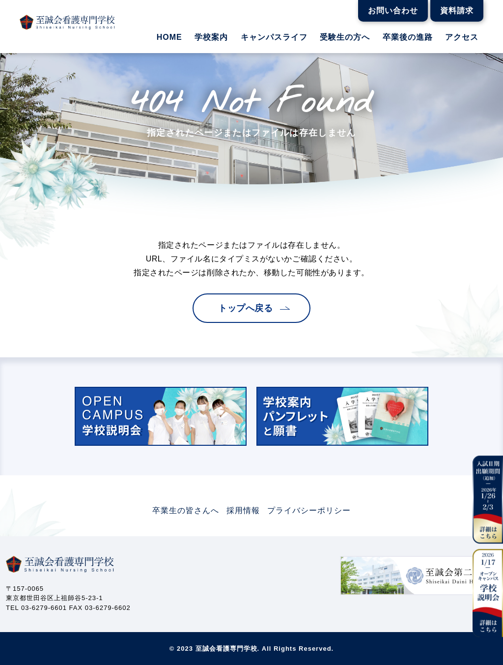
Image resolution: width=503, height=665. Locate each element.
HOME (169, 37)
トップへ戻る (245, 308)
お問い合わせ (393, 10)
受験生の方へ (345, 37)
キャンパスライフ (274, 37)
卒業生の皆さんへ (185, 510)
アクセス (461, 37)
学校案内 (211, 37)
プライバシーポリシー (309, 510)
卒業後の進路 (408, 37)
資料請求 (457, 10)
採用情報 (243, 510)
